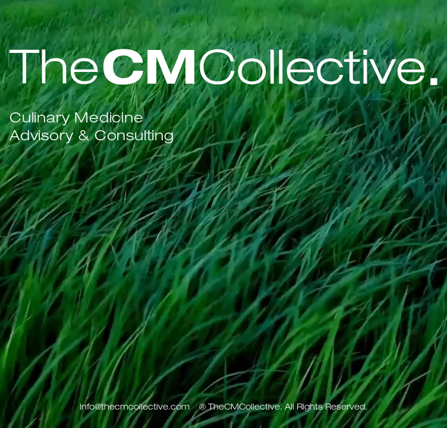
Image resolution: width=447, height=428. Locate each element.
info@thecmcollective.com (135, 408)
